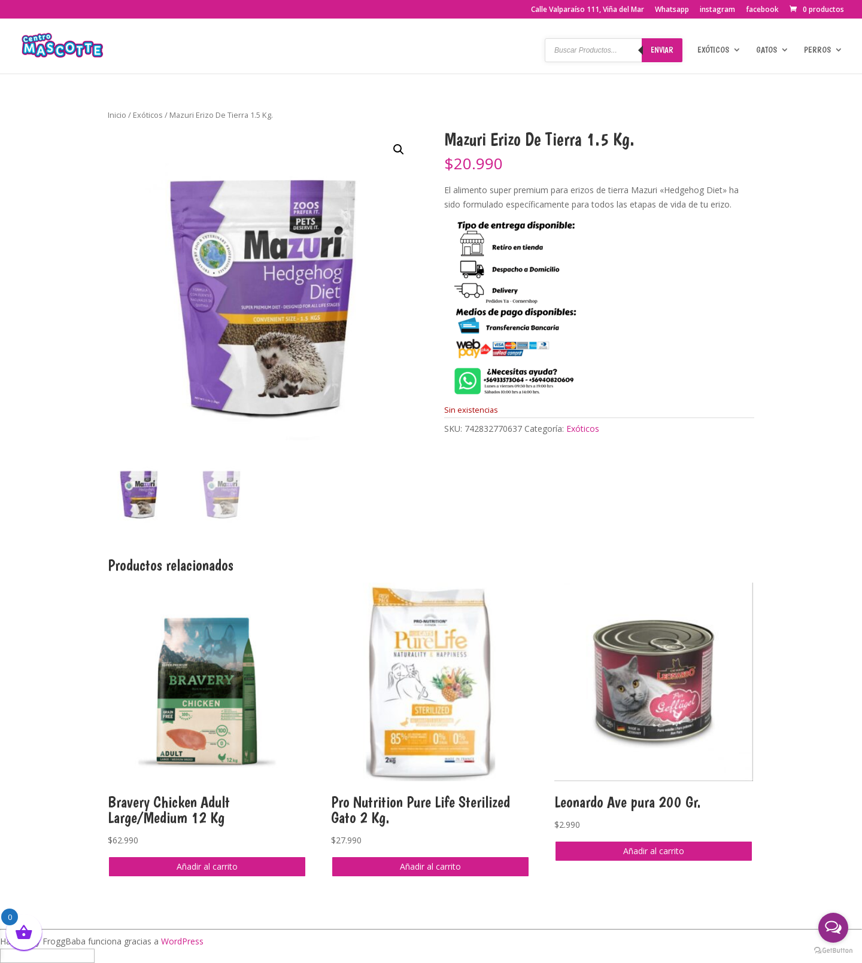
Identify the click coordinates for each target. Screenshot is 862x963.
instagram (717, 10)
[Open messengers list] (833, 928)
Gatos (766, 49)
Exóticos (713, 49)
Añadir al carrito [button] (207, 866)
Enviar (662, 49)
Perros (817, 49)
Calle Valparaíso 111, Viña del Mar (587, 10)
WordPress (182, 941)
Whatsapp (672, 10)
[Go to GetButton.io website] (833, 951)
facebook (762, 10)
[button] (398, 149)
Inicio (117, 114)
